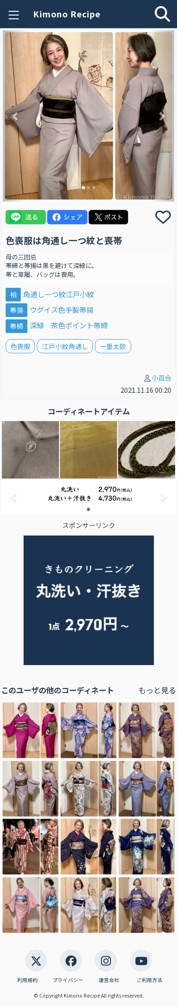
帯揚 (16, 310)
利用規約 (27, 979)
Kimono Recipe (67, 14)
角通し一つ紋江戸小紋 (58, 294)
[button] (16, 116)
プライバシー (68, 979)
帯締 (16, 325)
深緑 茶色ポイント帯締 (69, 325)
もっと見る (157, 690)
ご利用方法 (149, 979)
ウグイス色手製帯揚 (61, 309)
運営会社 (109, 979)
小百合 (161, 377)
